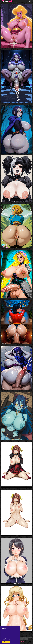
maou (16, 487)
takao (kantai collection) (16, 583)
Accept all (5, 641)
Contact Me (22, 641)
